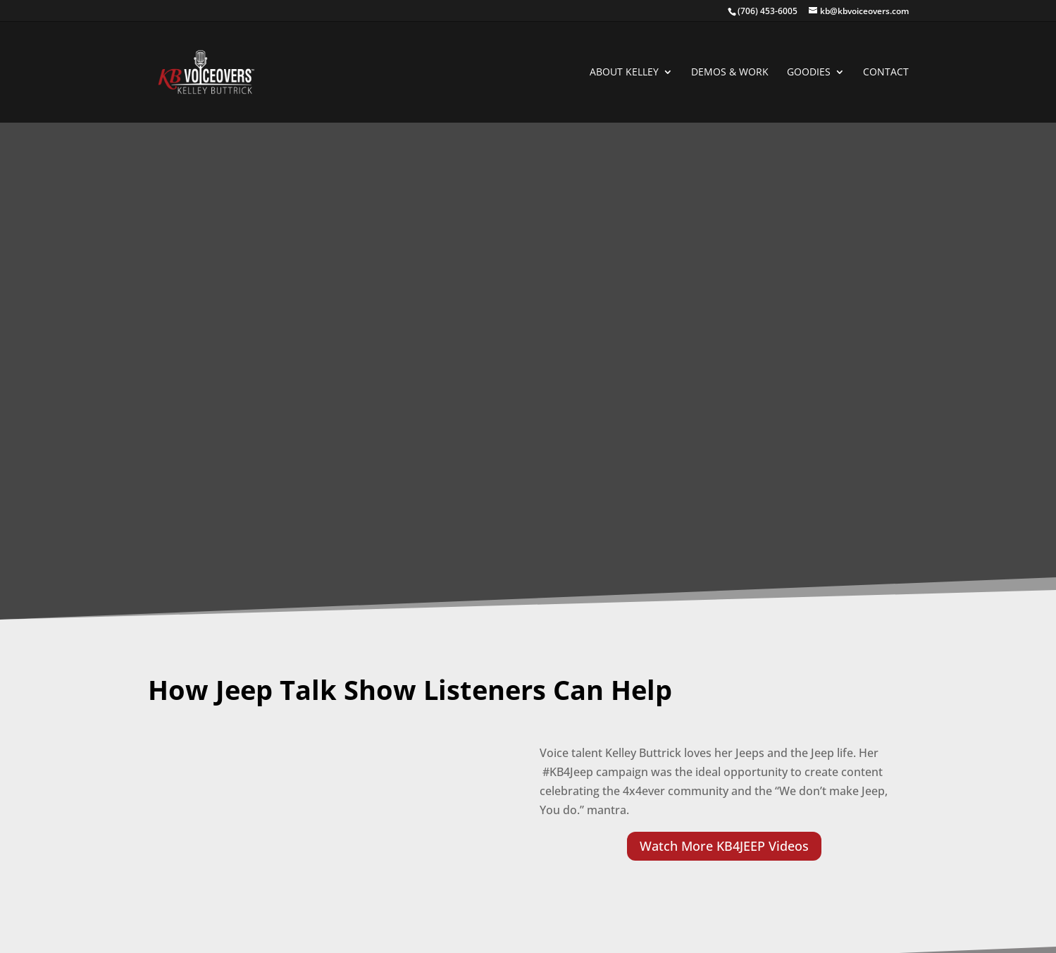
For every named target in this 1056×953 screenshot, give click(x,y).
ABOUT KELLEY (624, 72)
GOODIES (809, 72)
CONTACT (886, 72)
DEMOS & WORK (730, 72)
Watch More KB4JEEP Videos (724, 845)
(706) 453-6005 (767, 11)
